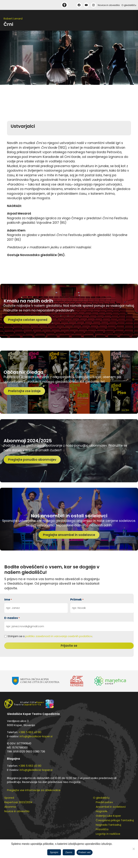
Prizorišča (102, 829)
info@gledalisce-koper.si (36, 736)
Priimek (77, 599)
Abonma (10, 807)
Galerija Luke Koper (108, 816)
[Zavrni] (133, 849)
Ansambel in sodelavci (111, 807)
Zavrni (68, 852)
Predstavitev (104, 802)
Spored (9, 798)
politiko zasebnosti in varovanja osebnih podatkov (58, 636)
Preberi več (84, 852)
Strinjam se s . (50, 636)
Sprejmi (54, 852)
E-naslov (12, 618)
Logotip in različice (108, 834)
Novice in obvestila (109, 5)
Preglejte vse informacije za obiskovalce (34, 790)
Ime (8, 599)
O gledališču (128, 5)
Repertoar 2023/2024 (18, 802)
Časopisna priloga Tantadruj (115, 820)
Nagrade (101, 811)
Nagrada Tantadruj (108, 825)
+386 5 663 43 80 (30, 732)
